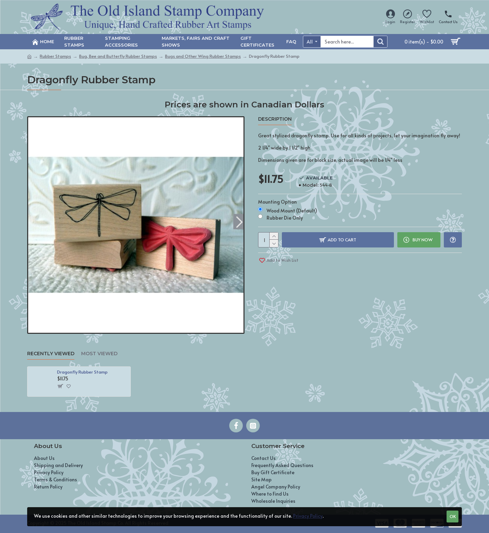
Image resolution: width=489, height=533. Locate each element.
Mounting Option (277, 202)
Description (275, 119)
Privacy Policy (308, 516)
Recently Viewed (50, 354)
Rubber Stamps (55, 56)
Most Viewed (99, 354)
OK (453, 516)
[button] (239, 221)
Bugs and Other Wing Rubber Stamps (203, 56)
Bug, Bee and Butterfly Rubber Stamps (118, 56)
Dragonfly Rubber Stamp (82, 372)
